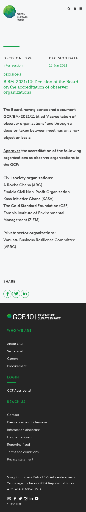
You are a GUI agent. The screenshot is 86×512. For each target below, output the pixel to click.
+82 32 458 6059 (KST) (24, 489)
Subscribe (14, 504)
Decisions (12, 74)
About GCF (15, 344)
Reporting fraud (18, 445)
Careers (12, 359)
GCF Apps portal (19, 391)
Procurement (17, 366)
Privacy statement (20, 459)
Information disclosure (23, 430)
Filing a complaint (20, 437)
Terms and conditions (23, 452)
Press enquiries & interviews (27, 422)
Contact (13, 415)
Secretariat (15, 351)
